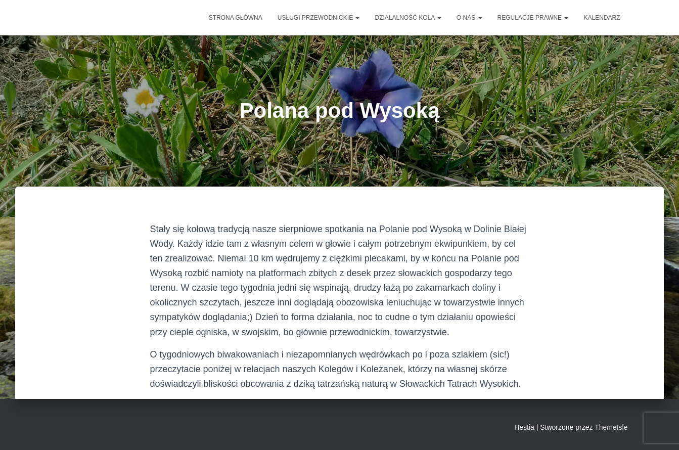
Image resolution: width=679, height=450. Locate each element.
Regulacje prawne (533, 17)
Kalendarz (601, 17)
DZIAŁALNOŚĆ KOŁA (408, 17)
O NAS (469, 17)
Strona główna (235, 17)
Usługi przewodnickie (319, 17)
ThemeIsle (611, 427)
